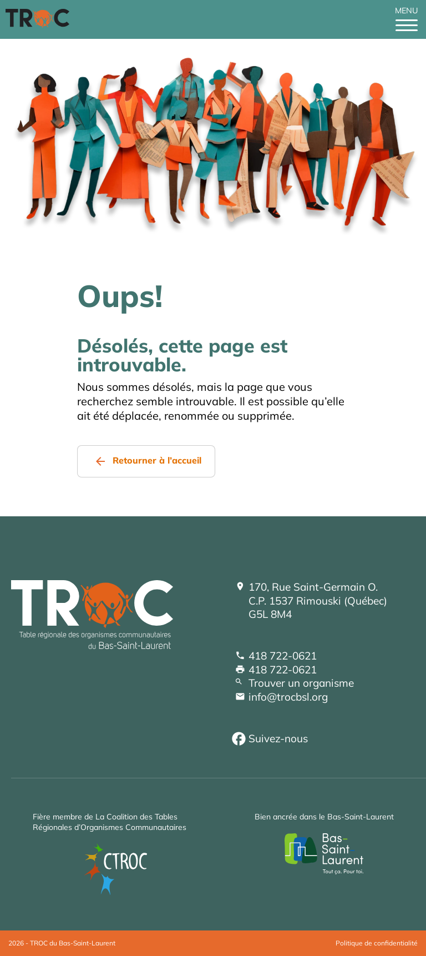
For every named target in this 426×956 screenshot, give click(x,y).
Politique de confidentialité (377, 943)
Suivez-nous (278, 738)
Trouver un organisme (301, 683)
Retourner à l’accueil (157, 460)
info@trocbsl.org (288, 696)
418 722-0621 (282, 655)
